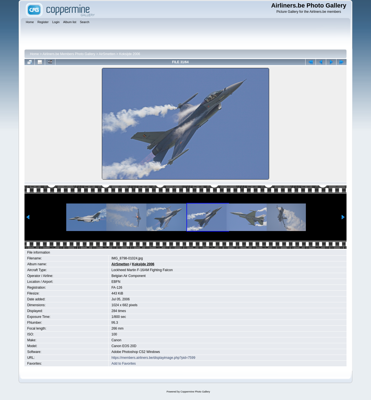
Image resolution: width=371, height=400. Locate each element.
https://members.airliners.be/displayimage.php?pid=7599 (153, 358)
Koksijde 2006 (129, 54)
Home (34, 54)
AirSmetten (107, 54)
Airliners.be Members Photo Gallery (69, 54)
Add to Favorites (123, 363)
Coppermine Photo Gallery (195, 391)
